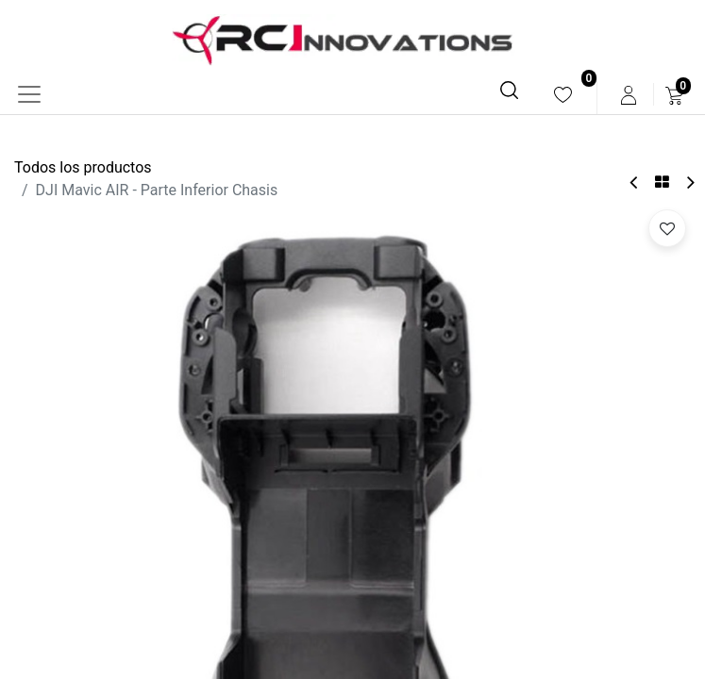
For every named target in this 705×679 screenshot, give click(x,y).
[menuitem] (562, 94)
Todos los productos (83, 167)
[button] (667, 228)
